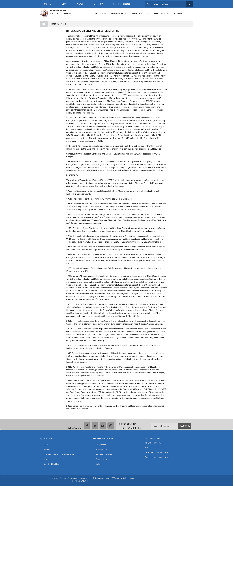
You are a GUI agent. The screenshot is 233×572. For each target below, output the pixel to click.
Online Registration (157, 13)
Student (47, 3)
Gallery (99, 464)
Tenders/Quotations (104, 454)
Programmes (117, 13)
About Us (100, 13)
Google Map (101, 444)
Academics (179, 13)
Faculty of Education (59, 11)
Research (135, 13)
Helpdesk (47, 459)
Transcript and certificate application (59, 454)
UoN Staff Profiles (51, 464)
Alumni (80, 3)
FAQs (46, 444)
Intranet (47, 449)
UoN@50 (98, 3)
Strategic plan (101, 449)
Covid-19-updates (121, 3)
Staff (64, 3)
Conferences (101, 459)
